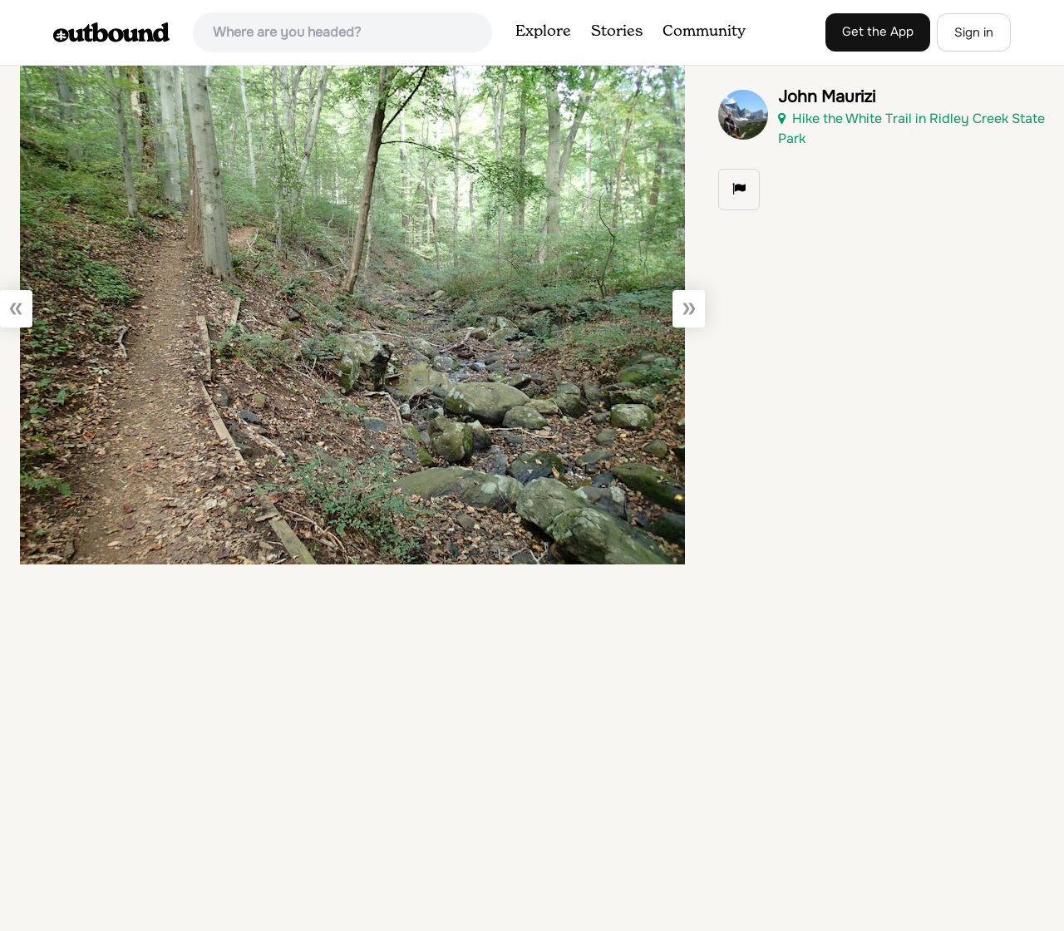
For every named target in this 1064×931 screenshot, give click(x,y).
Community (704, 31)
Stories (617, 31)
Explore (543, 31)
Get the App (878, 31)
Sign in (973, 32)
